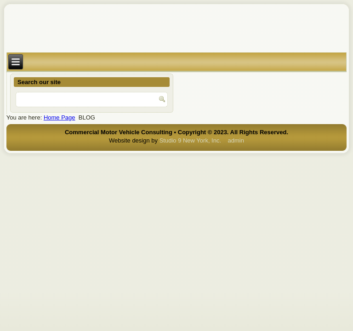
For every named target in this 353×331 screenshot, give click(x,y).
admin (236, 140)
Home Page (59, 117)
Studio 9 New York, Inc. (190, 140)
